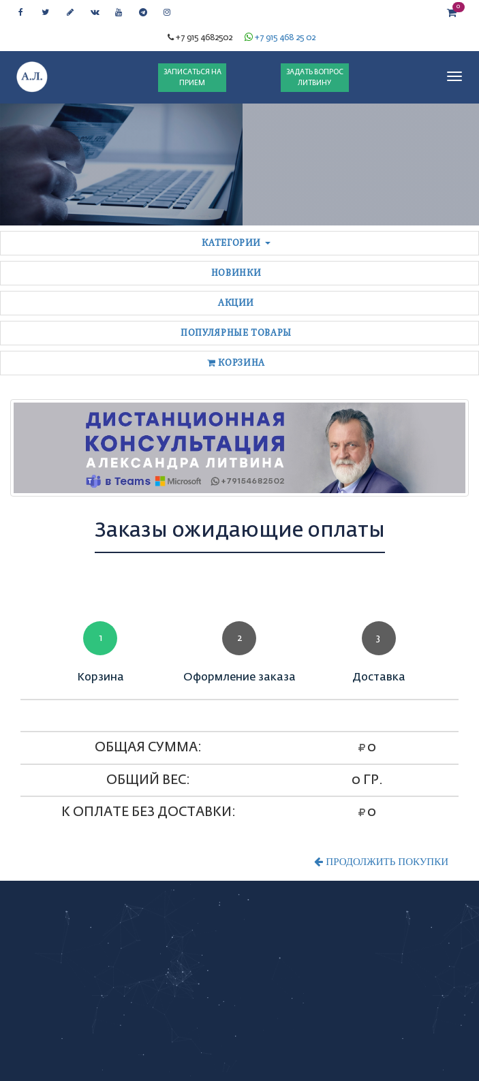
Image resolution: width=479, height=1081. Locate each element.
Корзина (236, 363)
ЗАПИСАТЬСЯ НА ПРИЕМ (192, 78)
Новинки (236, 273)
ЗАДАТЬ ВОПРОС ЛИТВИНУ (314, 78)
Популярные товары (236, 333)
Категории (236, 243)
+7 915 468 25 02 (285, 38)
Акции (236, 303)
